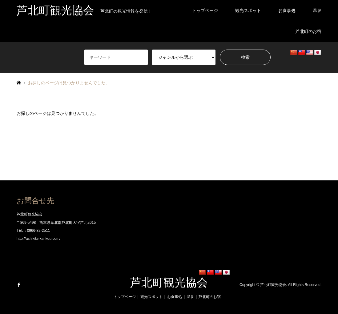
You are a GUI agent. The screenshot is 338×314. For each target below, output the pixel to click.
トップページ (205, 10)
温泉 (317, 10)
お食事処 (287, 10)
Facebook (19, 285)
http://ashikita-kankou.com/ (39, 238)
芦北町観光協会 (169, 282)
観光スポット (248, 10)
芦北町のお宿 (308, 31)
